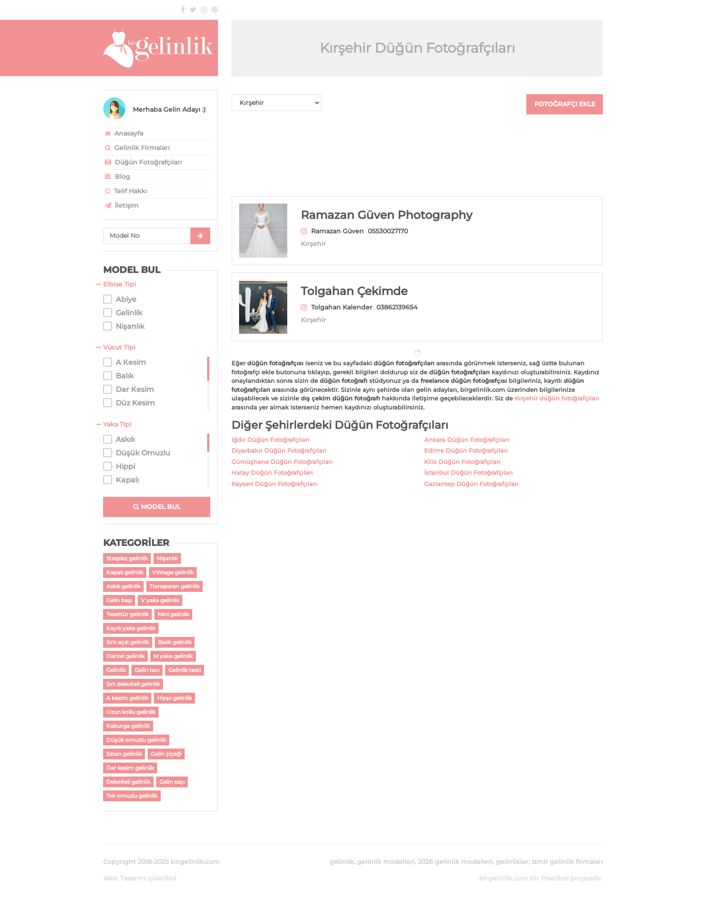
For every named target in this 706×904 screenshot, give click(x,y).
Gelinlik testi (184, 670)
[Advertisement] (417, 155)
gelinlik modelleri (386, 862)
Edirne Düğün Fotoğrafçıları (466, 439)
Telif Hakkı (125, 191)
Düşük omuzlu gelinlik (136, 739)
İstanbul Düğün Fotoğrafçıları (468, 461)
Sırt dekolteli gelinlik (133, 684)
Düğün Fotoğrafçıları (142, 162)
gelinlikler (512, 862)
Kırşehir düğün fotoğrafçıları (557, 387)
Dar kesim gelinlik (130, 767)
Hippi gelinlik (174, 698)
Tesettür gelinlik (127, 614)
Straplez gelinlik (127, 558)
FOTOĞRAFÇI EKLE (564, 104)
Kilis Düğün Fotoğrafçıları (462, 450)
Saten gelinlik (124, 753)
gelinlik (342, 862)
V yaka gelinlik (160, 600)
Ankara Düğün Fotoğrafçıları (466, 428)
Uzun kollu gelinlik (130, 712)
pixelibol (162, 878)
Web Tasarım (124, 878)
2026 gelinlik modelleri (455, 862)
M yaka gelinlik (173, 656)
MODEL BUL (157, 507)
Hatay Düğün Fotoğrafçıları (272, 461)
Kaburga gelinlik (128, 725)
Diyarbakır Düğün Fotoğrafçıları (278, 439)
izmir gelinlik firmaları (567, 862)
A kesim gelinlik (127, 698)
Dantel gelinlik (125, 656)
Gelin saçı (172, 781)
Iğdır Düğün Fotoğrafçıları (270, 428)
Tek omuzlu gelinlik (132, 795)
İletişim (121, 205)
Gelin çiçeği (166, 753)
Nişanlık (167, 558)
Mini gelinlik (173, 614)
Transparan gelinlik (174, 586)
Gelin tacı (147, 670)
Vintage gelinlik (173, 572)
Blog (116, 177)
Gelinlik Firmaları (136, 148)
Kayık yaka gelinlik (130, 628)
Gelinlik (116, 670)
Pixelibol (555, 878)
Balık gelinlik (174, 642)
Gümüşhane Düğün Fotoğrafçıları (282, 450)
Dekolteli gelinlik (128, 781)
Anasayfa (123, 133)
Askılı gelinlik (123, 586)
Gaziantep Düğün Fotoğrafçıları (471, 473)
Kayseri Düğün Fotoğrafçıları (274, 473)
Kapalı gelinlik (124, 572)
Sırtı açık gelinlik (127, 642)
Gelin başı (119, 600)
